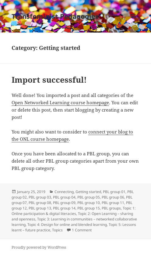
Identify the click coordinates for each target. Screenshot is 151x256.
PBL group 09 (64, 202)
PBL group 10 (88, 202)
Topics (57, 230)
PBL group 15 (88, 208)
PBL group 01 (114, 191)
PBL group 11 (113, 202)
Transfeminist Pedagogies (55, 16)
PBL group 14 (64, 208)
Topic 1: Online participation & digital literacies (73, 211)
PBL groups (111, 208)
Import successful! (49, 79)
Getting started (88, 191)
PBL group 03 (40, 197)
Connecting (64, 191)
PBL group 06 (113, 197)
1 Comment (82, 230)
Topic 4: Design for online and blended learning (67, 224)
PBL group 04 (64, 197)
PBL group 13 (40, 208)
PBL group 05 (88, 197)
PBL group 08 (40, 202)
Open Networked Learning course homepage (60, 102)
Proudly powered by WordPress (39, 247)
